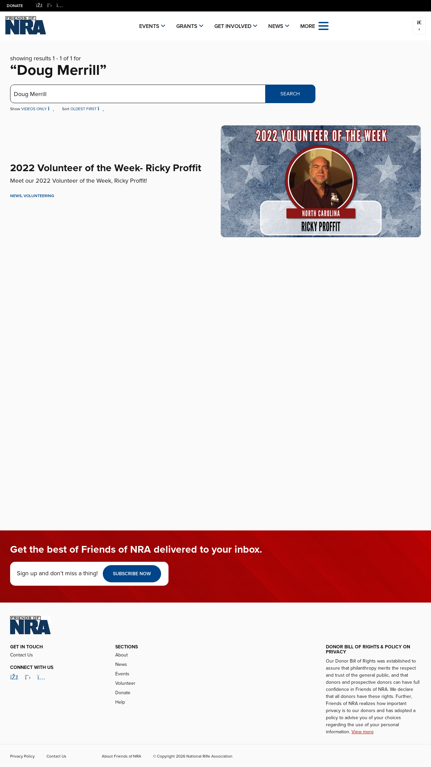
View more (362, 732)
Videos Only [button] (38, 108)
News (275, 26)
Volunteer (125, 683)
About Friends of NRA (121, 756)
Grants (186, 26)
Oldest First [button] (87, 108)
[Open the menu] (323, 25)
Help (120, 702)
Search (290, 94)
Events (149, 26)
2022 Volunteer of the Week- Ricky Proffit (105, 168)
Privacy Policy (22, 756)
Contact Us (21, 655)
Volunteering (39, 195)
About (121, 655)
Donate (15, 5)
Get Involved (232, 26)
